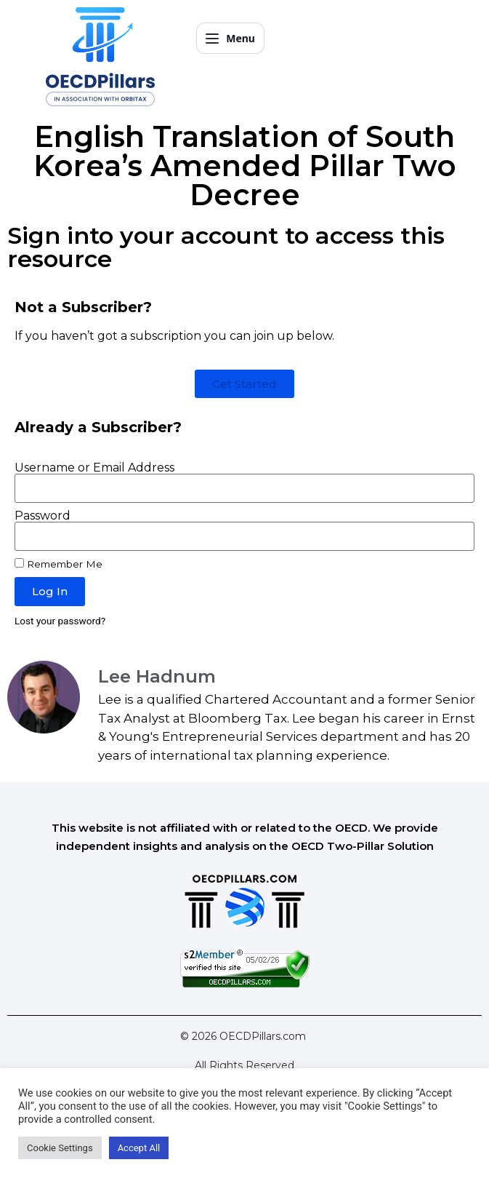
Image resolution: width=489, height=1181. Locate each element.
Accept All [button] (139, 1147)
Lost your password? (60, 621)
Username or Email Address (94, 468)
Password (42, 516)
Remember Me (58, 564)
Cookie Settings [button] (60, 1147)
